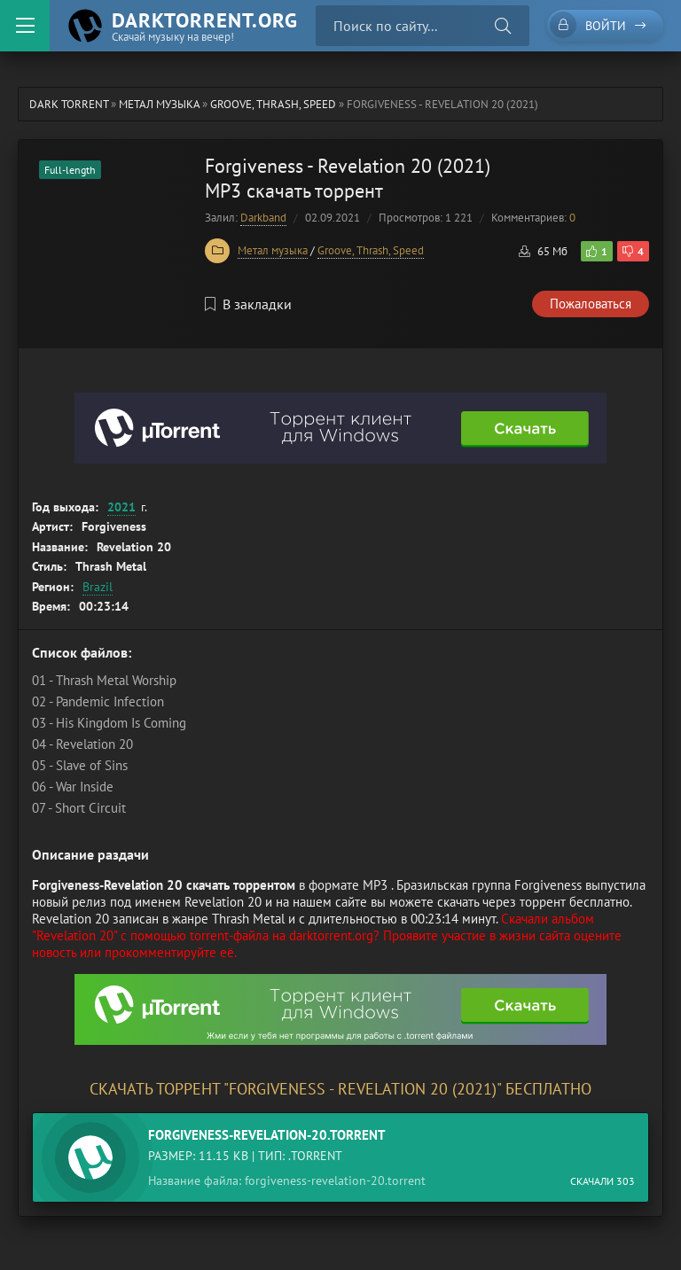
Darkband (263, 217)
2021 (121, 507)
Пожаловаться (590, 303)
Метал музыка (273, 250)
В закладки (248, 304)
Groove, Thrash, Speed (370, 250)
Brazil (97, 587)
